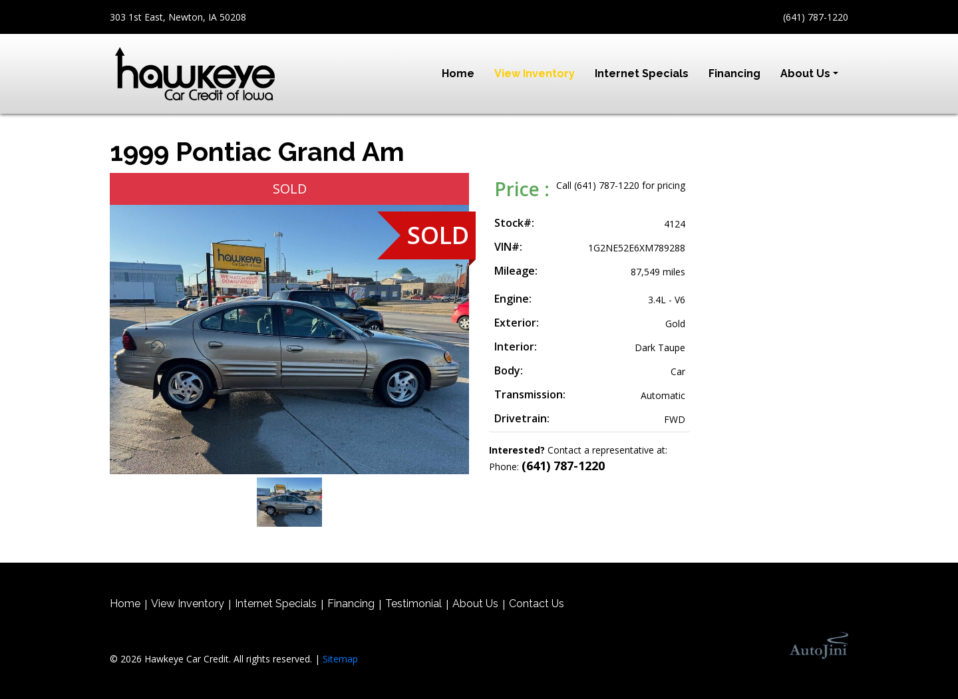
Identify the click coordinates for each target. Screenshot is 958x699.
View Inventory (187, 603)
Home (125, 603)
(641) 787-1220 (815, 17)
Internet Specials (276, 603)
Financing (351, 603)
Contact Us (536, 603)
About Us (475, 603)
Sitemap (340, 658)
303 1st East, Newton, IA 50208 (178, 17)
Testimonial (413, 603)
